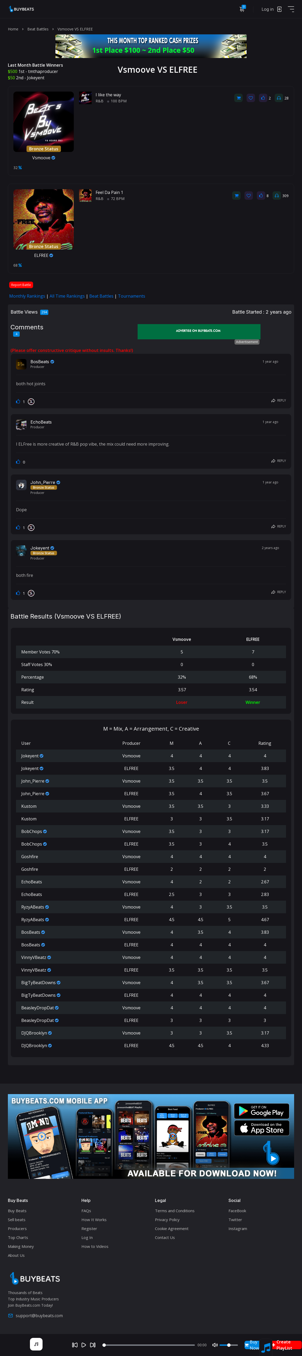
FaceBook (237, 1210)
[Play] (84, 1345)
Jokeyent (35, 78)
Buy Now (251, 1345)
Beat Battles (38, 29)
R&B (99, 100)
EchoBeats (41, 422)
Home (13, 29)
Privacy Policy (167, 1219)
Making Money (21, 1246)
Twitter (235, 1219)
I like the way (108, 95)
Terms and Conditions (175, 1210)
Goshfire (29, 856)
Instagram (237, 1228)
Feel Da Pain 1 (109, 192)
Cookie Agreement (172, 1228)
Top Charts (18, 1237)
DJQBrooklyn (34, 1033)
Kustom (29, 806)
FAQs (86, 1210)
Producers (17, 1228)
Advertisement (247, 342)
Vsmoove (43, 158)
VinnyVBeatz (33, 957)
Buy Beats (17, 1210)
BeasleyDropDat (37, 1008)
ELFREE (43, 255)
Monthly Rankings (27, 296)
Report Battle (21, 285)
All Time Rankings (67, 296)
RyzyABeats (32, 907)
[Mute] (215, 1345)
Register (89, 1228)
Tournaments (131, 296)
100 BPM (117, 100)
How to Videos (94, 1246)
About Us (16, 1255)
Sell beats (16, 1219)
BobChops (31, 831)
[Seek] (148, 1345)
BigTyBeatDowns (38, 982)
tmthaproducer (43, 71)
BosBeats (39, 361)
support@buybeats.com (35, 1315)
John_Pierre (42, 482)
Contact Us (165, 1237)
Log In (87, 1237)
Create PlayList (282, 1345)
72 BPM (115, 198)
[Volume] (229, 1345)
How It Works (94, 1219)
